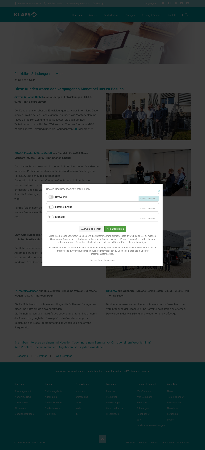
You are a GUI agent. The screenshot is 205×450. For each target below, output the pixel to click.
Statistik (60, 216)
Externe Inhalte (63, 206)
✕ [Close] (159, 190)
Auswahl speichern (91, 228)
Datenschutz (96, 260)
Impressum (109, 260)
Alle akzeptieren (115, 228)
